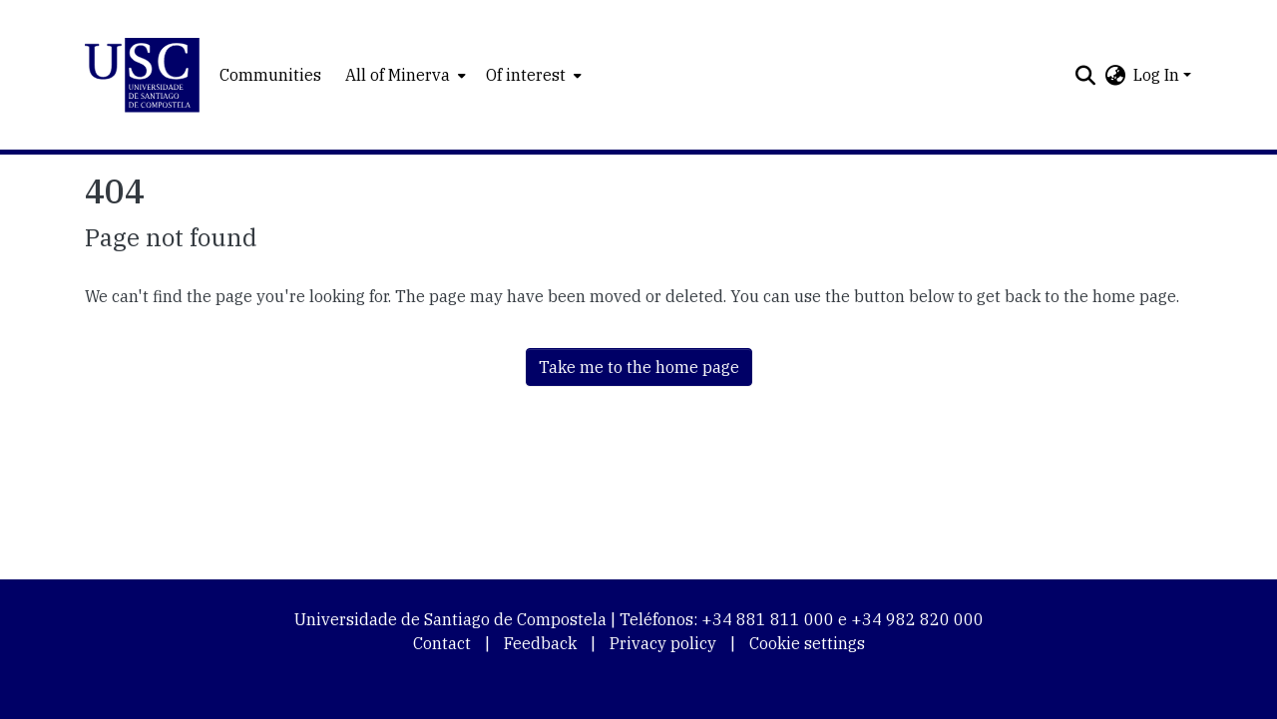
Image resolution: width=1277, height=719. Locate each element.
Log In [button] (1158, 75)
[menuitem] (403, 75)
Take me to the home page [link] (639, 367)
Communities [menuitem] (270, 75)
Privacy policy (663, 643)
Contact (442, 643)
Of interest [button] (526, 75)
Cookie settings (807, 643)
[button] (142, 75)
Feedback (540, 643)
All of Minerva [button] (397, 75)
